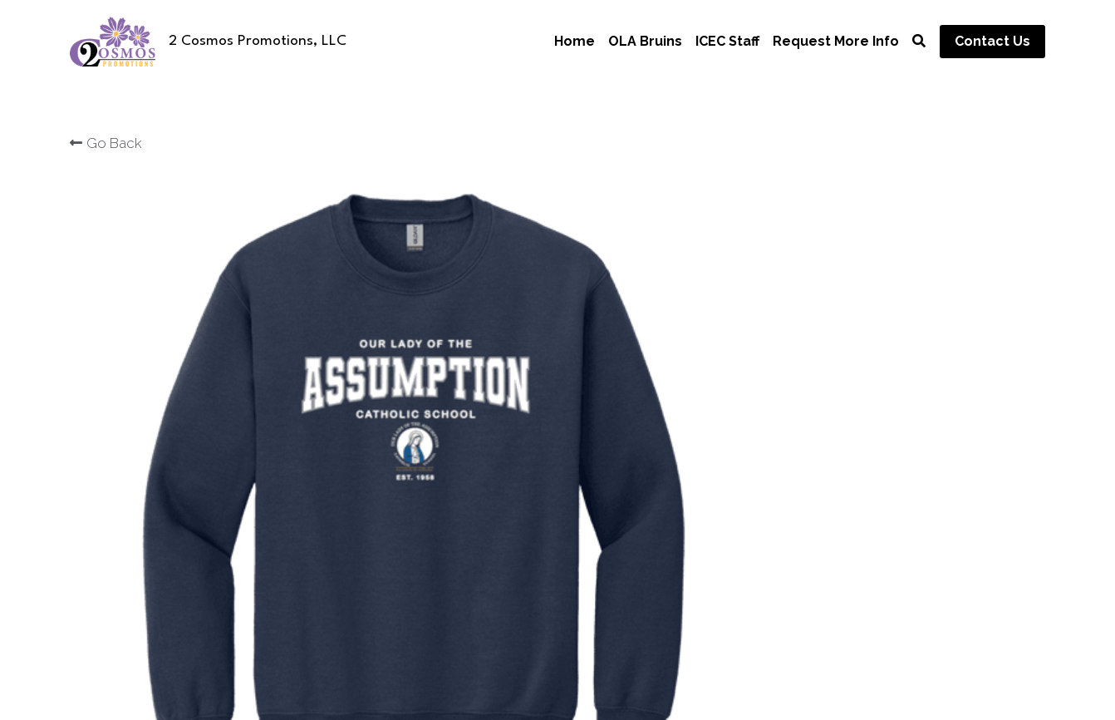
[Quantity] (865, 356)
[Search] (919, 41)
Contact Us (992, 41)
